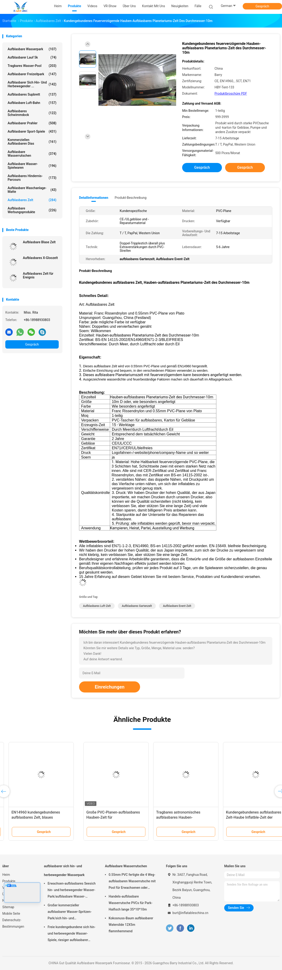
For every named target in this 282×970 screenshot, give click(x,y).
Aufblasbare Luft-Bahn (32, 102)
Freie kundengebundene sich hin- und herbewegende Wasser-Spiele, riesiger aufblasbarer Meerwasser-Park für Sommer (71, 934)
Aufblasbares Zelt (32, 200)
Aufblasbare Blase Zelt (39, 242)
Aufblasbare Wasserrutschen (32, 153)
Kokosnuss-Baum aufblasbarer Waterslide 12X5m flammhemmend (131, 924)
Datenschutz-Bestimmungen (13, 923)
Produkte (8, 881)
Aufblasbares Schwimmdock (32, 113)
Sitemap (8, 907)
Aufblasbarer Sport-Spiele (32, 131)
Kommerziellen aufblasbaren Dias (32, 141)
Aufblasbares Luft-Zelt (97, 606)
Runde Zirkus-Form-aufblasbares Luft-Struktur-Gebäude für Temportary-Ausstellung (33, 817)
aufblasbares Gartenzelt (137, 606)
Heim (6, 874)
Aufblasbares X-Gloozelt (40, 258)
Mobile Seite (11, 913)
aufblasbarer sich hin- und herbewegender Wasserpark (64, 870)
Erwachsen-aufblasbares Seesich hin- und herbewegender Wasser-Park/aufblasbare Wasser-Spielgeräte (71, 891)
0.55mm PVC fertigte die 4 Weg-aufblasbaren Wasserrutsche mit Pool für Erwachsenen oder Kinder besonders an (132, 882)
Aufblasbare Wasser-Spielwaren (32, 165)
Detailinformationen (93, 198)
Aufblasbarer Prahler (32, 123)
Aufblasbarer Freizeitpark (32, 74)
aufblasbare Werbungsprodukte (32, 210)
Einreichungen (109, 687)
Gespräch (262, 6)
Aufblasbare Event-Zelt (177, 606)
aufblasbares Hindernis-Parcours (32, 177)
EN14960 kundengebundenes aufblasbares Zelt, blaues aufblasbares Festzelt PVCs (240, 817)
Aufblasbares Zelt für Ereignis (38, 275)
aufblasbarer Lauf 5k (32, 57)
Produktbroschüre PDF (231, 93)
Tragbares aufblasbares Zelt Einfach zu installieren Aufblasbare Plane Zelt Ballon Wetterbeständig (174, 817)
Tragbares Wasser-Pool (32, 65)
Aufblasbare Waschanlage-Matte (32, 189)
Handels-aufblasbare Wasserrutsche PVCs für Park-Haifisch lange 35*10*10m (130, 903)
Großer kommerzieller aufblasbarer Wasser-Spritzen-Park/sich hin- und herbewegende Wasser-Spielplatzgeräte (70, 912)
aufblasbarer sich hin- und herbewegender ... (32, 84)
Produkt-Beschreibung (131, 198)
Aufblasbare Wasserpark (32, 49)
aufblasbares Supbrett (32, 94)
